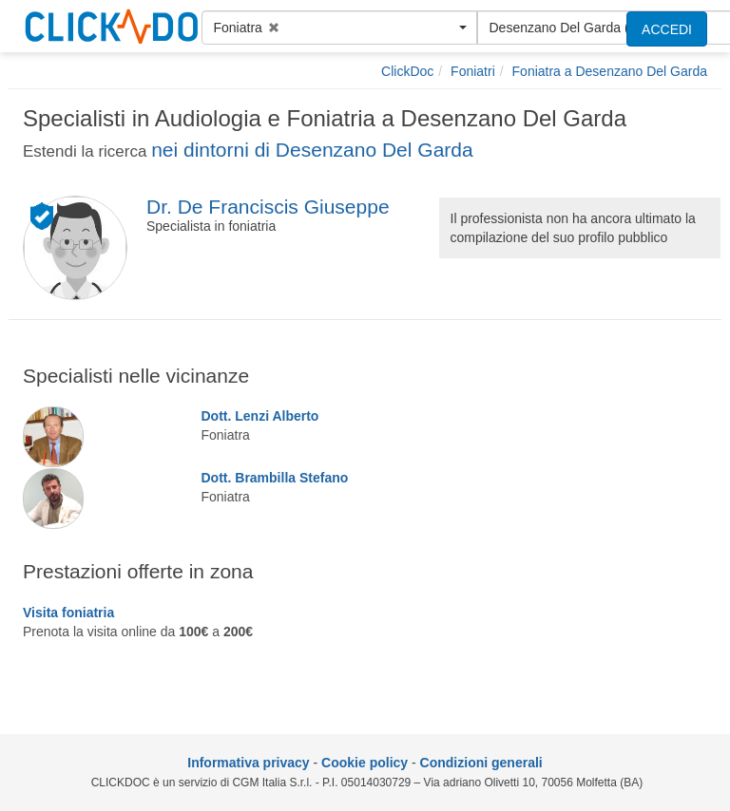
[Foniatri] (473, 71)
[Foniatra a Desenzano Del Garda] (609, 71)
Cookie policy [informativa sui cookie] (364, 762)
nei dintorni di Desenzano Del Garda (312, 149)
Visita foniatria (68, 612)
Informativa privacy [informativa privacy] (248, 762)
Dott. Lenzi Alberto (260, 416)
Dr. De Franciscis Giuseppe (268, 206)
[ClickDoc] (407, 71)
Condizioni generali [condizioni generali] (481, 762)
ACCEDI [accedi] (667, 29)
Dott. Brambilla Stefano (275, 477)
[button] (339, 27)
